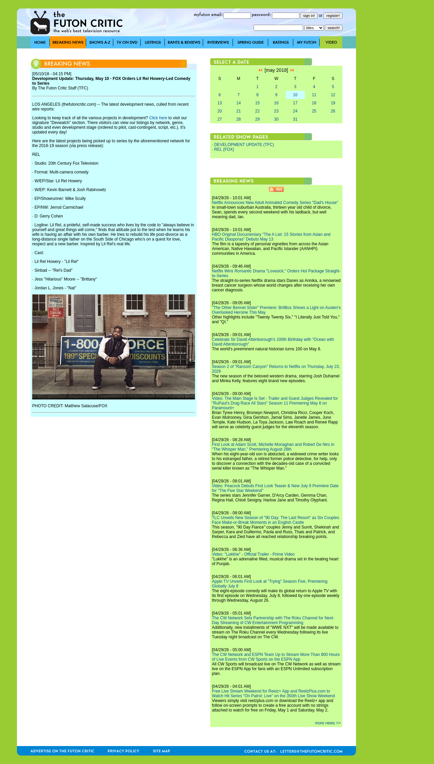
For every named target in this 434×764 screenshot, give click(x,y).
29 (257, 119)
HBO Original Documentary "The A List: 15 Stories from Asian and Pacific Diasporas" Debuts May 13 (271, 237)
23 (276, 111)
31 (295, 119)
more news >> (328, 723)
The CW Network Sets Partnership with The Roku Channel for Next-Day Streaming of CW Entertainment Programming (273, 620)
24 (295, 111)
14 (238, 103)
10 (295, 94)
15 (257, 103)
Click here (158, 118)
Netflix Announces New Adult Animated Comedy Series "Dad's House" (275, 202)
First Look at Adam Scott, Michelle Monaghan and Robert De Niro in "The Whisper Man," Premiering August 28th (273, 447)
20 (219, 111)
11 (314, 94)
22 (257, 111)
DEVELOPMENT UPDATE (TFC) (244, 144)
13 (219, 103)
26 (333, 111)
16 (276, 103)
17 (295, 103)
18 (314, 103)
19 (333, 103)
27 (219, 119)
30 (276, 119)
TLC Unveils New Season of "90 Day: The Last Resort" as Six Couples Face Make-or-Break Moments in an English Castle (275, 520)
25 (314, 111)
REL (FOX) (224, 149)
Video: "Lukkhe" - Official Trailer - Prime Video (253, 554)
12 (333, 94)
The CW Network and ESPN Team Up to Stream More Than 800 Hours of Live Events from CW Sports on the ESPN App (276, 657)
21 (238, 111)
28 (238, 119)
